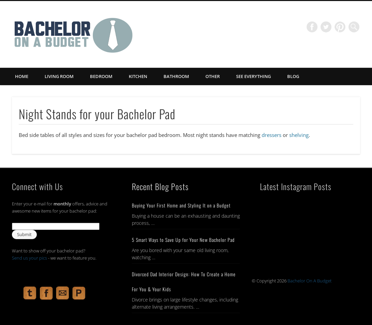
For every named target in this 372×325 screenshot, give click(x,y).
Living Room (59, 76)
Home (21, 76)
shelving (299, 134)
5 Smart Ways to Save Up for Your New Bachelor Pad (183, 239)
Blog (293, 76)
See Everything (253, 76)
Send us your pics (29, 258)
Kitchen (138, 76)
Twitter (326, 26)
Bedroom (101, 76)
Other (212, 76)
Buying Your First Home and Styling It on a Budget (181, 205)
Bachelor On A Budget (309, 281)
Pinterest (340, 26)
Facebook (312, 26)
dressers (271, 134)
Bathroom (176, 76)
